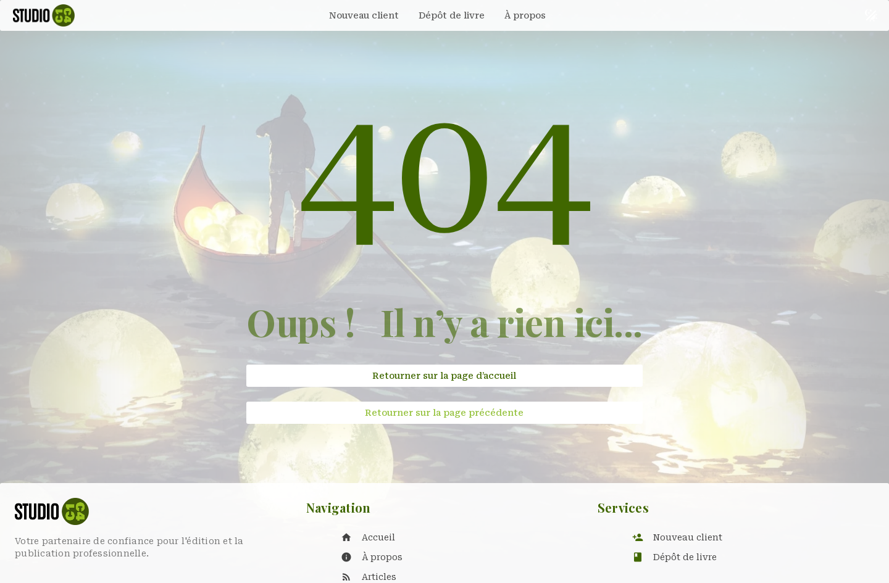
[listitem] (457, 537)
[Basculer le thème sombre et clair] (871, 15)
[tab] (364, 15)
